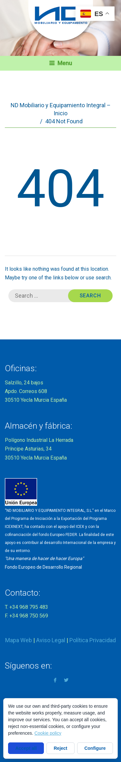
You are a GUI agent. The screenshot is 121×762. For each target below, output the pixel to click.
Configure (95, 748)
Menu (64, 63)
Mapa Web (18, 640)
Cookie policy (48, 733)
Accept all (25, 748)
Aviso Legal (50, 640)
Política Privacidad (92, 640)
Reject (60, 748)
